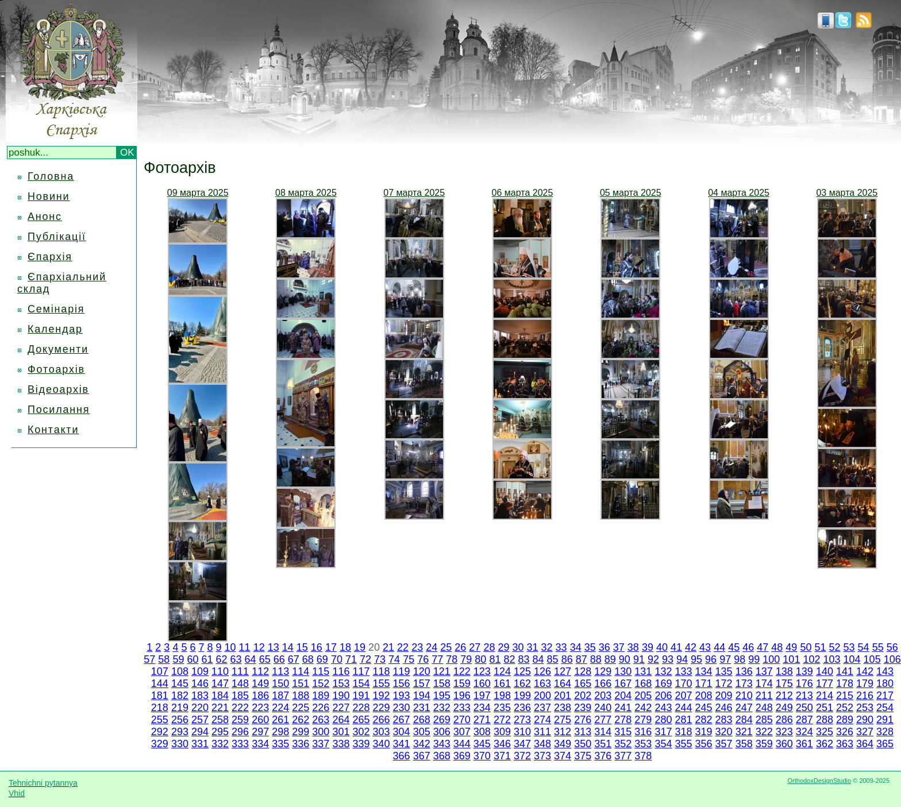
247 (744, 707)
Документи (58, 349)
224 (280, 707)
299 (300, 732)
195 (441, 695)
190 (340, 695)
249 (784, 707)
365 (885, 744)
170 (683, 683)
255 (159, 719)
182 (179, 695)
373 (542, 756)
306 (441, 732)
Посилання (59, 409)
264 (340, 719)
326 (844, 732)
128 (582, 671)
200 (542, 695)
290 (864, 719)
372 (522, 756)
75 (408, 659)
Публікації (57, 236)
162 (522, 683)
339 (360, 744)
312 (562, 732)
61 (207, 659)
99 (754, 659)
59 (178, 659)
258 (220, 719)
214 (824, 695)
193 (401, 695)
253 (864, 707)
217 (885, 695)
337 (320, 744)
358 (744, 744)
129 (602, 671)
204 (623, 695)
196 (462, 695)
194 (421, 695)
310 (522, 732)
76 (423, 659)
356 (704, 744)
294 (200, 732)
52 (835, 647)
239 (582, 707)
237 (542, 707)
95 (696, 659)
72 (365, 659)
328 (885, 732)
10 (230, 647)
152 (320, 683)
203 (602, 695)
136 (744, 671)
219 (179, 707)
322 (764, 732)
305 (421, 732)
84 (538, 659)
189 (320, 695)
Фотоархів (56, 369)
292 (159, 732)
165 (582, 683)
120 (421, 671)
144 (159, 683)
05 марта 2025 (630, 193)
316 (643, 732)
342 (421, 744)
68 (308, 659)
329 (159, 744)
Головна (51, 176)
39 (647, 647)
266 (381, 719)
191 (360, 695)
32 (547, 647)
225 (300, 707)
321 (744, 732)
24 (431, 647)
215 (844, 695)
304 (401, 732)
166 (602, 683)
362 (824, 744)
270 (462, 719)
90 (624, 659)
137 (764, 671)
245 (704, 707)
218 (159, 707)
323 (784, 732)
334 (260, 744)
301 (340, 732)
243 (663, 707)
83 (524, 659)
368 (441, 756)
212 (784, 695)
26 (460, 647)
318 (683, 732)
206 (663, 695)
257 (200, 719)
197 (482, 695)
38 (633, 647)
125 (522, 671)
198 (502, 695)
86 (567, 659)
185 (240, 695)
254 (885, 707)
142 (864, 671)
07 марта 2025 (414, 193)
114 (300, 671)
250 (804, 707)
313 (582, 732)
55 (878, 647)
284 (744, 719)
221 (220, 707)
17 (331, 647)
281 (683, 719)
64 (250, 659)
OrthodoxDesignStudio (819, 780)
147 (220, 683)
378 (643, 756)
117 (360, 671)
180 (885, 683)
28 (489, 647)
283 (724, 719)
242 (643, 707)
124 (502, 671)
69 (322, 659)
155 (381, 683)
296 (240, 732)
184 (220, 695)
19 (359, 647)
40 (662, 647)
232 (441, 707)
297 (260, 732)
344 (462, 744)
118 (381, 671)
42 (690, 647)
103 (831, 659)
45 (734, 647)
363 (844, 744)
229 (381, 707)
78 (451, 659)
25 (446, 647)
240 (602, 707)
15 (302, 647)
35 (590, 647)
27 (474, 647)
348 (542, 744)
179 (864, 683)
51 (820, 647)
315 (623, 732)
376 (602, 756)
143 (885, 671)
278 (623, 719)
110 (220, 671)
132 (663, 671)
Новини (49, 196)
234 (482, 707)
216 (864, 695)
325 (824, 732)
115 (320, 671)
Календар (55, 329)
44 (719, 647)
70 (336, 659)
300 (320, 732)
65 (265, 659)
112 (260, 671)
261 (280, 719)
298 (280, 732)
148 (240, 683)
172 (724, 683)
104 (852, 659)
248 (764, 707)
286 (784, 719)
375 (582, 756)
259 (240, 719)
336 (300, 744)
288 (824, 719)
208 (704, 695)
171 (704, 683)
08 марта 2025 (306, 193)
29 (503, 647)
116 (340, 671)
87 (581, 659)
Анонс (45, 216)
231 (421, 707)
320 (724, 732)
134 (704, 671)
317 (663, 732)
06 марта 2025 (522, 193)
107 (159, 671)
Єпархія (50, 256)
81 (494, 659)
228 (360, 707)
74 (394, 659)
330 (179, 744)
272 (502, 719)
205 (643, 695)
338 (340, 744)
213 (804, 695)
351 (602, 744)
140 (824, 671)
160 (482, 683)
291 (885, 719)
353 (643, 744)
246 (724, 707)
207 (683, 695)
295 (220, 732)
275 (562, 719)
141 (844, 671)
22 (403, 647)
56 (892, 647)
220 (200, 707)
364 (864, 744)
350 (582, 744)
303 (381, 732)
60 (192, 659)
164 (562, 683)
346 (502, 744)
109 (200, 671)
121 (441, 671)
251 (824, 707)
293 (179, 732)
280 (663, 719)
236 (522, 707)
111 (240, 671)
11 (245, 647)
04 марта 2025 (738, 193)
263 (320, 719)
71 (351, 659)
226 (320, 707)
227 (340, 707)
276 (582, 719)
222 (240, 707)
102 (811, 659)
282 (704, 719)
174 (764, 683)
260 (260, 719)
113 (280, 671)
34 (576, 647)
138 (784, 671)
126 (542, 671)
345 (482, 744)
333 (240, 744)
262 (300, 719)
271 (482, 719)
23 (417, 647)
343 (441, 744)
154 (360, 683)
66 (279, 659)
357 (724, 744)
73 (380, 659)
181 (159, 695)
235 (502, 707)
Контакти (53, 429)
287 (804, 719)
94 (682, 659)
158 (441, 683)
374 (562, 756)
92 (653, 659)
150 (280, 683)
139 (804, 671)
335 (280, 744)
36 (604, 647)
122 (462, 671)
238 (562, 707)
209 (724, 695)
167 (623, 683)
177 (824, 683)
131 (643, 671)
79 (466, 659)
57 (149, 659)
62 (222, 659)
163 (542, 683)
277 (602, 719)
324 (804, 732)
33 (561, 647)
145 (179, 683)
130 (623, 671)
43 (705, 647)
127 (562, 671)
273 (522, 719)
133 (683, 671)
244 (683, 707)
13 (273, 647)
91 (639, 659)
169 (663, 683)
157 (421, 683)
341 (401, 744)
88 (596, 659)
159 (462, 683)
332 (220, 744)
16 (316, 647)
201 (562, 695)
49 (791, 647)
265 (360, 719)
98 (739, 659)
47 (762, 647)
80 (480, 659)
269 (441, 719)
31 (532, 647)
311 (542, 732)
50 (805, 647)
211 (764, 695)
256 (179, 719)
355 (683, 744)
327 (864, 732)
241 (623, 707)
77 (437, 659)
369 (462, 756)
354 (663, 744)
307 (462, 732)
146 (200, 683)
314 (602, 732)
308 (482, 732)
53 (849, 647)
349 (562, 744)
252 (844, 707)
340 (381, 744)
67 (293, 659)
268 (421, 719)
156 (401, 683)
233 (462, 707)
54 (863, 647)
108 (179, 671)
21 (388, 647)
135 (724, 671)
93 (667, 659)
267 (401, 719)
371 (502, 756)
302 (360, 732)
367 (421, 756)
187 (280, 695)
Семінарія (56, 309)
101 (791, 659)
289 (844, 719)
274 (542, 719)
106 (892, 659)
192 (381, 695)
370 (482, 756)
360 (784, 744)
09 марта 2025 (198, 193)
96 (711, 659)
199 (522, 695)
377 (623, 756)
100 (771, 659)
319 (704, 732)
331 (200, 744)
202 (582, 695)
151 (300, 683)
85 (553, 659)
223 (260, 707)
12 (259, 647)
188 (300, 695)
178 (844, 683)
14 (288, 647)
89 (610, 659)
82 (509, 659)
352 (623, 744)
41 (676, 647)
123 (482, 671)
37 (619, 647)
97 (725, 659)
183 (200, 695)
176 (804, 683)
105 (872, 659)
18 (345, 647)
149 (260, 683)
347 (522, 744)
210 (744, 695)
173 (744, 683)
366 (401, 756)
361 (804, 744)
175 (784, 683)
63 (236, 659)
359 (764, 744)
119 (401, 671)
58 (164, 659)
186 (260, 695)
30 (517, 647)
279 (643, 719)
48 (777, 647)
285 (764, 719)
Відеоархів (58, 389)
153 (340, 683)
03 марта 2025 (846, 193)
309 (502, 732)
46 (748, 647)
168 (643, 683)
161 (502, 683)
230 (401, 707)
